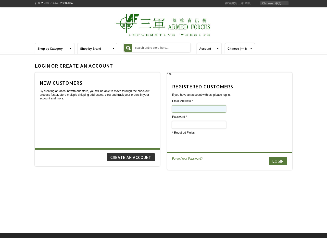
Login (278, 161)
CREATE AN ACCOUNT (130, 157)
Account (205, 48)
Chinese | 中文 (271, 3)
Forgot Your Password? (187, 158)
